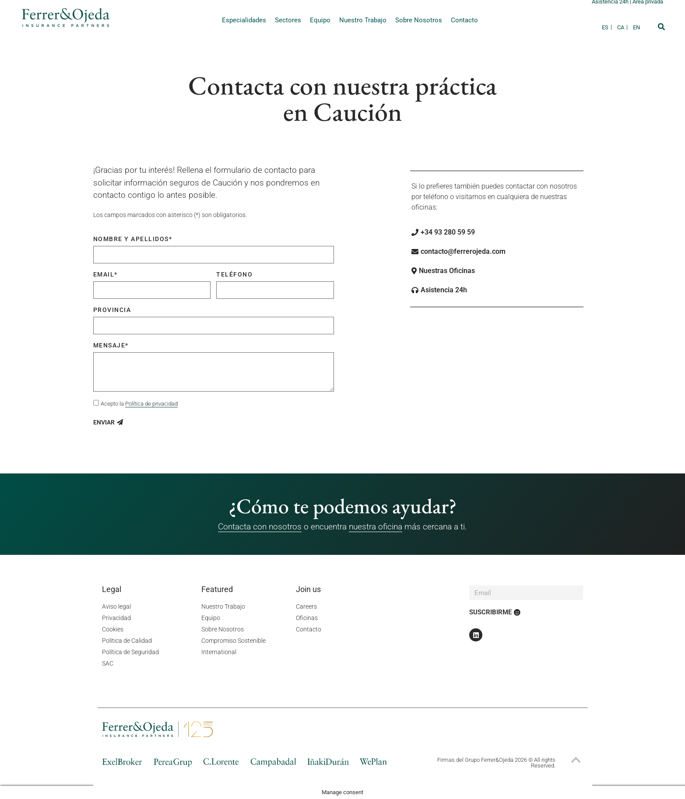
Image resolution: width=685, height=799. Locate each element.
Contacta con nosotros (260, 527)
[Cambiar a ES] (607, 27)
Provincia (112, 309)
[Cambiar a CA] (623, 27)
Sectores (288, 20)
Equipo (320, 20)
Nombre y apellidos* (132, 238)
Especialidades (244, 20)
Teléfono (234, 274)
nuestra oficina (375, 527)
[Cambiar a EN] (636, 27)
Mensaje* (111, 345)
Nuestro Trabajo (362, 20)
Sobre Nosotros (418, 20)
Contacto (464, 20)
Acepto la (139, 403)
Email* (105, 274)
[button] (661, 27)
